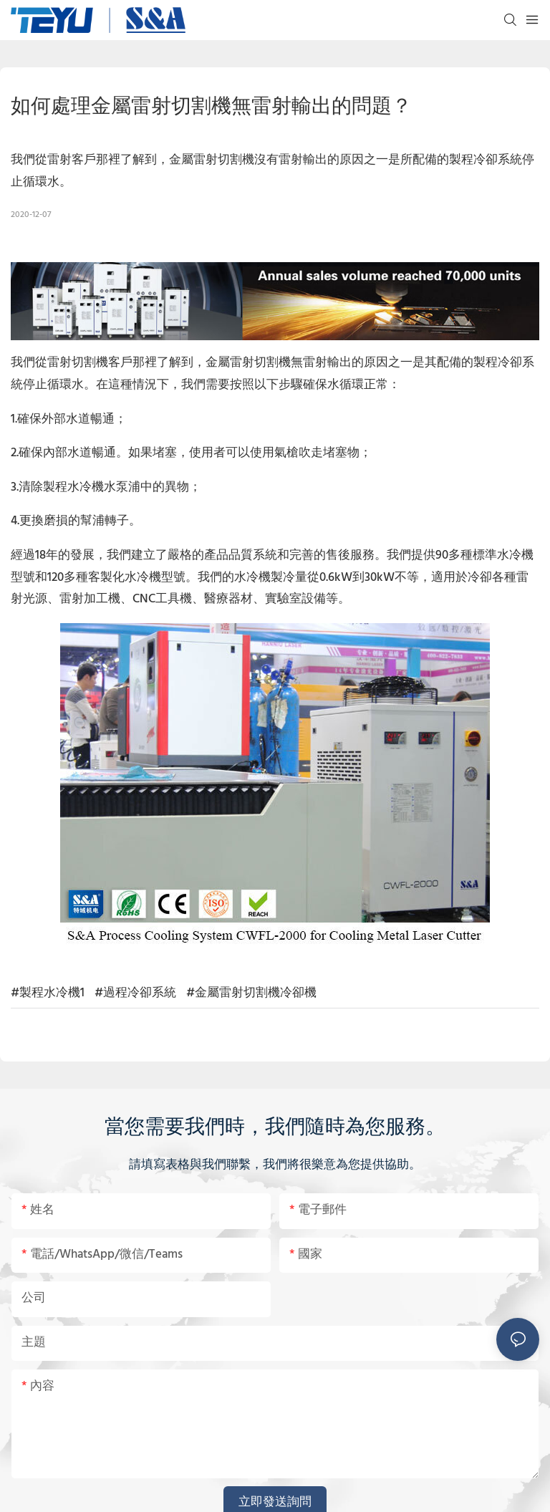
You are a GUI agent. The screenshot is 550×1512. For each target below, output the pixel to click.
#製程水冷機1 (48, 993)
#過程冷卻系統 (135, 993)
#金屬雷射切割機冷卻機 (251, 993)
